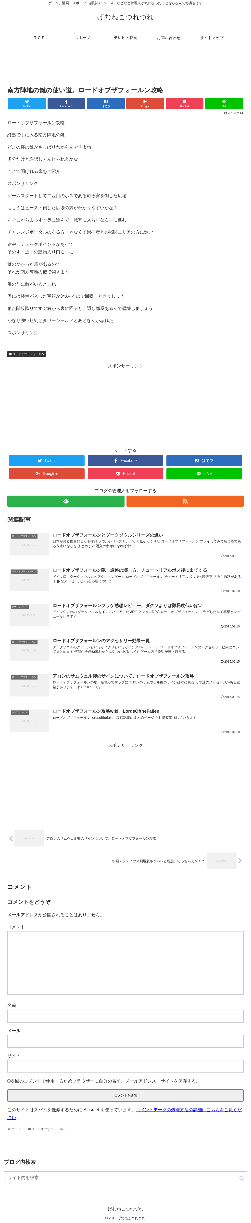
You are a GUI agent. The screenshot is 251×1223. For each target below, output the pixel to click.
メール (14, 1030)
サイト (14, 1055)
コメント (16, 926)
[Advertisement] (125, 67)
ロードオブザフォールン (28, 354)
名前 (11, 1005)
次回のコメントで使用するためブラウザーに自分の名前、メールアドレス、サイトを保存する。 (105, 1081)
